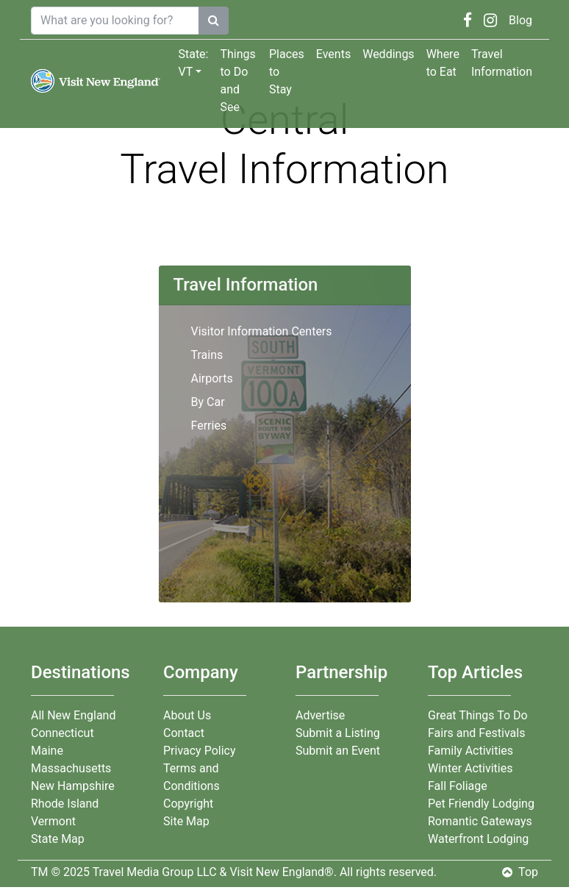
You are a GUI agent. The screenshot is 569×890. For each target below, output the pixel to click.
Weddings (388, 54)
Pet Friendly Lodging (481, 804)
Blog (520, 20)
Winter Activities (470, 768)
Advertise (320, 715)
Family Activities (470, 751)
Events (333, 54)
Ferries (209, 425)
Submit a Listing (338, 733)
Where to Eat (442, 63)
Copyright (188, 804)
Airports (212, 378)
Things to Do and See (237, 80)
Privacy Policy (199, 751)
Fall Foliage (457, 786)
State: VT (193, 63)
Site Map (186, 821)
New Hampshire (73, 786)
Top (520, 872)
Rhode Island (65, 804)
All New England (73, 715)
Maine (47, 751)
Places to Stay (286, 71)
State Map (58, 839)
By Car (208, 402)
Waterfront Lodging (478, 839)
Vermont (53, 821)
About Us (187, 715)
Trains (207, 355)
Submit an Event (338, 751)
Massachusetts (71, 768)
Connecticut (62, 733)
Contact (183, 733)
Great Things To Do (478, 715)
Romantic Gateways (480, 821)
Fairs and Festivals (476, 733)
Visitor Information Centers (261, 331)
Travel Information (501, 63)
